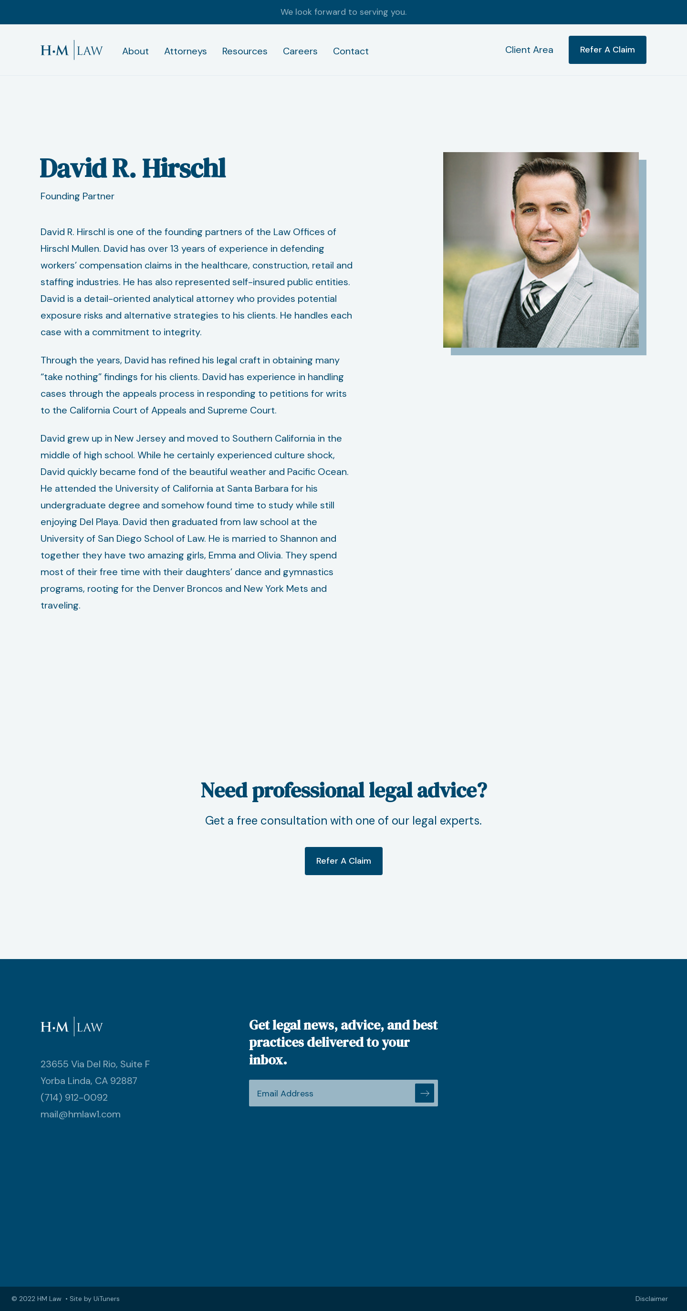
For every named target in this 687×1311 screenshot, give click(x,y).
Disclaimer (651, 1298)
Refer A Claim (607, 49)
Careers (300, 51)
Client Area (529, 49)
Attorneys (185, 51)
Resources (245, 51)
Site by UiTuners (95, 1298)
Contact (351, 51)
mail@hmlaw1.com (81, 1114)
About (135, 51)
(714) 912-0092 (74, 1097)
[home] (72, 50)
